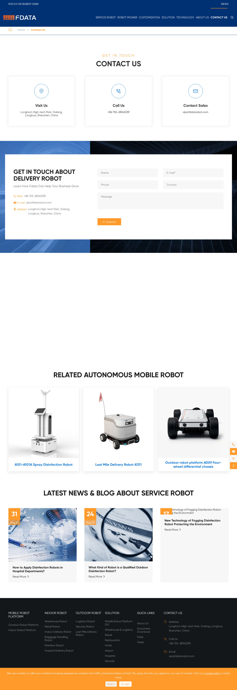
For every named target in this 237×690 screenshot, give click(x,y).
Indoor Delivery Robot (58, 631)
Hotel (108, 645)
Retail (108, 635)
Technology (185, 17)
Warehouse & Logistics (119, 629)
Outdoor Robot (88, 613)
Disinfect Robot (54, 645)
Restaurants (112, 640)
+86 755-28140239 (118, 112)
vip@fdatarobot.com (195, 112)
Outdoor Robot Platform (23, 624)
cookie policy (212, 673)
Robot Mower (127, 17)
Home (21, 29)
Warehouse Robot (56, 621)
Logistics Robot (85, 621)
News (225, 4)
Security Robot (85, 626)
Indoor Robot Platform (22, 630)
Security (110, 661)
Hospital (110, 655)
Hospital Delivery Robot (59, 650)
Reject (111, 684)
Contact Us (219, 17)
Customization (149, 17)
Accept (125, 684)
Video (140, 642)
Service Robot (106, 17)
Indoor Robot (56, 613)
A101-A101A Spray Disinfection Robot (44, 465)
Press (140, 637)
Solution (168, 17)
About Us (202, 17)
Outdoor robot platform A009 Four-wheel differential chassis (193, 465)
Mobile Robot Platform (19, 614)
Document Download (143, 630)
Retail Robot (52, 626)
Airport (109, 650)
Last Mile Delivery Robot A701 (118, 465)
